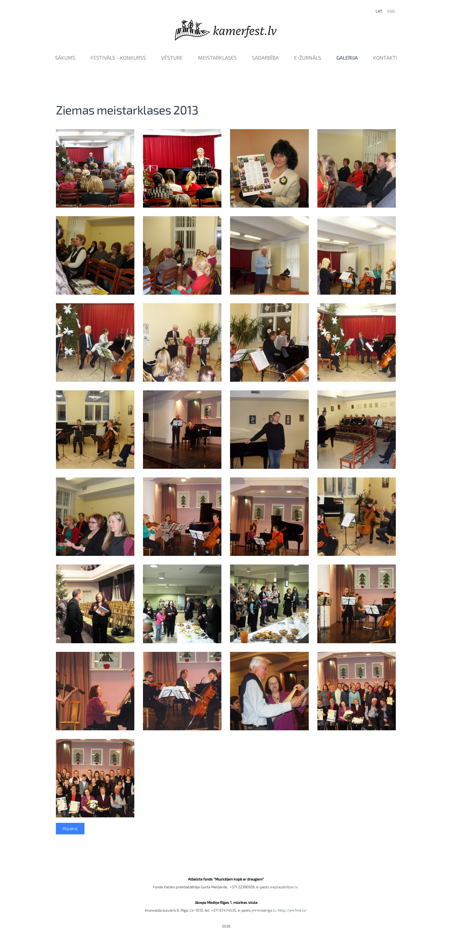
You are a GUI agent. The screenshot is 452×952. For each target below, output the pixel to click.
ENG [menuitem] (390, 11)
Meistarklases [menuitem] (234, 58)
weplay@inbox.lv (285, 897)
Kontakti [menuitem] (226, 68)
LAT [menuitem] (377, 11)
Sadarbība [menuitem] (282, 58)
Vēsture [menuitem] (189, 58)
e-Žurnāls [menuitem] (324, 58)
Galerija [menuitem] (364, 58)
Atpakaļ (70, 839)
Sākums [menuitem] (82, 58)
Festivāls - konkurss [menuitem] (135, 58)
